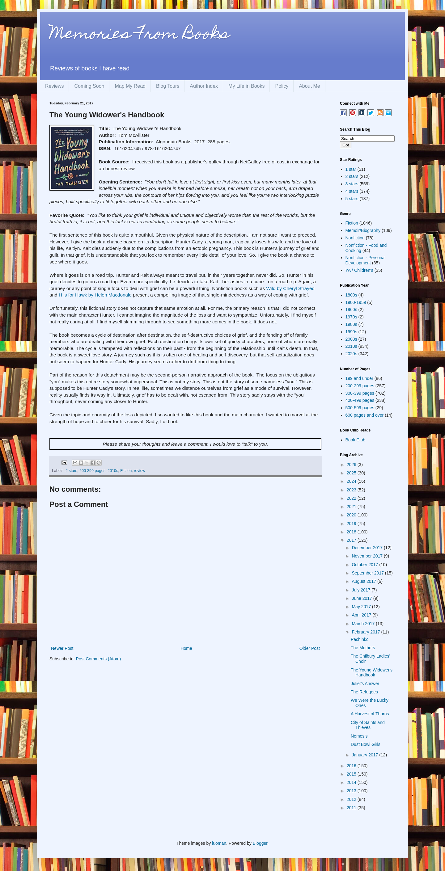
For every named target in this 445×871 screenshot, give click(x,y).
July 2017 (361, 589)
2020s (351, 353)
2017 (352, 540)
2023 (352, 489)
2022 (352, 498)
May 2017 (362, 606)
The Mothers (363, 647)
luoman (219, 843)
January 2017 (365, 754)
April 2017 (362, 614)
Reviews (54, 86)
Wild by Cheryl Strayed (290, 288)
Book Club (355, 439)
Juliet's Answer (365, 683)
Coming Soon (89, 86)
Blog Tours (167, 86)
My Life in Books (246, 86)
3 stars (351, 183)
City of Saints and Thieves (368, 725)
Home (186, 648)
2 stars (71, 471)
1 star (350, 169)
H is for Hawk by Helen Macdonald (95, 294)
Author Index (204, 86)
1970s (351, 316)
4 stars (351, 191)
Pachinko (360, 639)
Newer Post (62, 648)
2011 (352, 807)
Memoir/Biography (363, 230)
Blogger (260, 843)
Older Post (309, 648)
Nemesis (359, 736)
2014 (352, 782)
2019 (352, 523)
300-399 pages (359, 393)
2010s (113, 471)
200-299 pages (92, 471)
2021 (352, 506)
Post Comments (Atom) (98, 658)
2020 (352, 514)
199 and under (359, 378)
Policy (281, 86)
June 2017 (362, 598)
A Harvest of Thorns (370, 713)
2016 (352, 765)
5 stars (351, 198)
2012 (352, 799)
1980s (351, 324)
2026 (352, 464)
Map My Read (130, 86)
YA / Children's (359, 270)
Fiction (126, 471)
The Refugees (364, 691)
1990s (351, 331)
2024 (352, 481)
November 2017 (368, 555)
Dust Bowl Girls (365, 744)
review (139, 471)
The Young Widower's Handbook (371, 672)
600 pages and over (364, 415)
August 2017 (364, 581)
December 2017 (368, 547)
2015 (352, 774)
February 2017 (366, 631)
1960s (351, 309)
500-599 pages (359, 407)
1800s (351, 294)
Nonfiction (355, 237)
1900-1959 (355, 302)
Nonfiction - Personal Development (365, 260)
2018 (352, 531)
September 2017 (368, 572)
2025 (352, 472)
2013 (352, 790)
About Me (309, 86)
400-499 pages (359, 400)
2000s (351, 339)
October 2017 (365, 564)
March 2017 (364, 623)
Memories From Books (139, 35)
